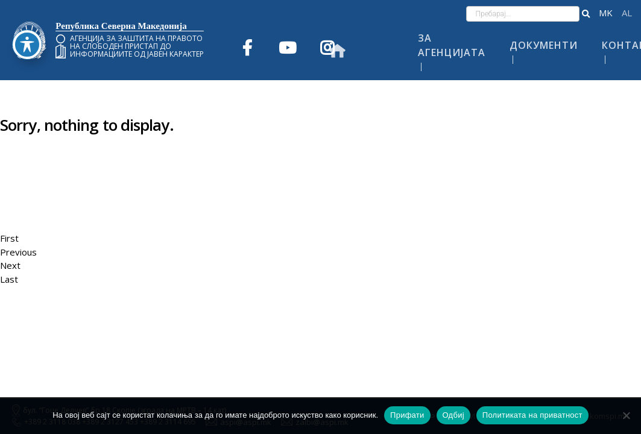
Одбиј (453, 415)
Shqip (627, 13)
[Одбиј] (626, 415)
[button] (586, 14)
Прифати (407, 415)
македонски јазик (606, 13)
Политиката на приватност (532, 415)
